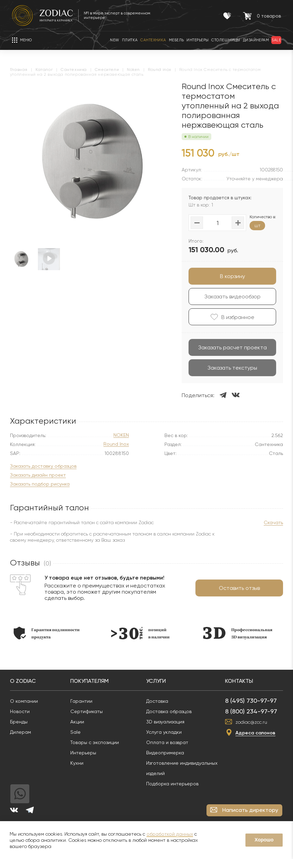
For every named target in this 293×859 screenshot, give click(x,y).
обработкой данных (169, 834)
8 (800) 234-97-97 (253, 711)
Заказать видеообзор (230, 296)
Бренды (21, 721)
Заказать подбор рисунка (42, 484)
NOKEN (121, 435)
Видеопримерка (167, 752)
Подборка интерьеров (174, 783)
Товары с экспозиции (96, 742)
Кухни (78, 763)
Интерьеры (85, 752)
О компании (26, 701)
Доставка (159, 701)
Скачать (271, 522)
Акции (79, 721)
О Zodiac (25, 681)
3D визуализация (167, 721)
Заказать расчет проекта (230, 347)
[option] (92, 162)
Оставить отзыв (237, 588)
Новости (22, 711)
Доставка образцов (171, 711)
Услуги (158, 681)
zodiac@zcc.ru (253, 722)
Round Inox (116, 444)
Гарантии (83, 701)
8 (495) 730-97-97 (253, 700)
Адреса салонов (257, 733)
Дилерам (22, 732)
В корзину (230, 276)
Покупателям (91, 681)
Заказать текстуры (230, 367)
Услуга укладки (166, 732)
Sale (77, 732)
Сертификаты (88, 711)
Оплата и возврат (169, 742)
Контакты (241, 681)
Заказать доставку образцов (45, 466)
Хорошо (263, 839)
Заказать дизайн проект (40, 475)
